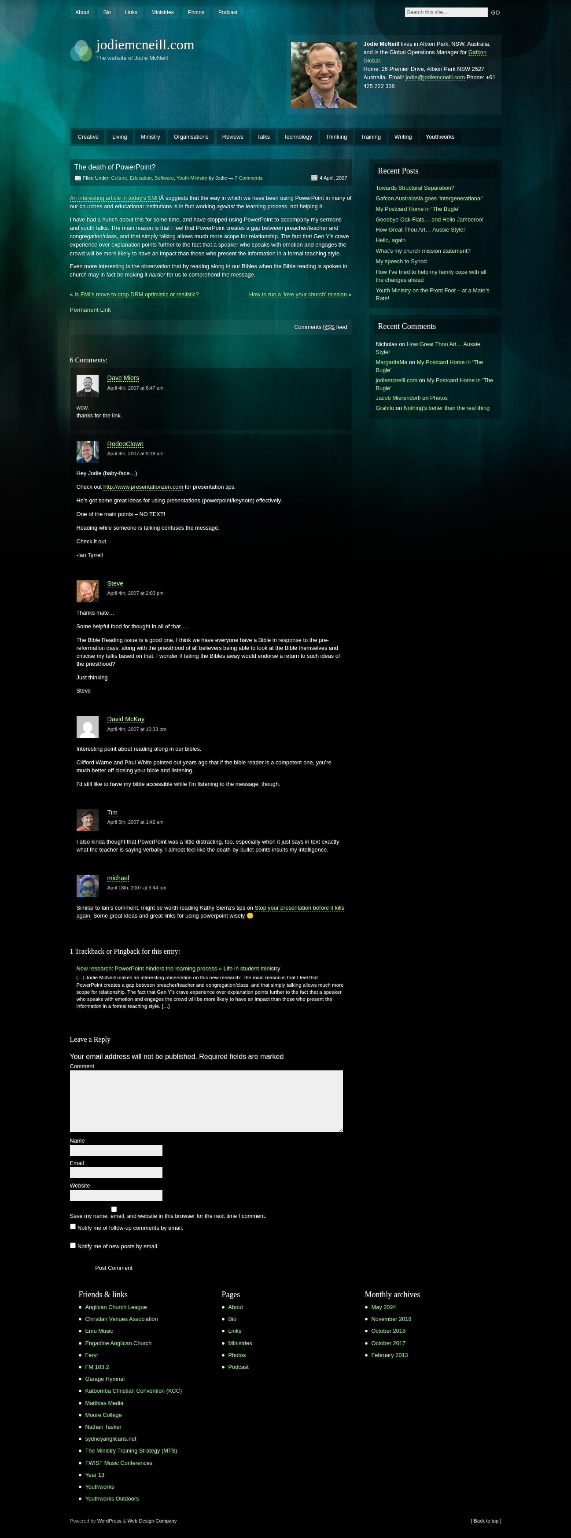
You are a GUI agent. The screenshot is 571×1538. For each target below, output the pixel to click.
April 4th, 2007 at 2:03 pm (135, 593)
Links (131, 12)
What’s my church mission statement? (423, 250)
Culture (119, 178)
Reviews (232, 136)
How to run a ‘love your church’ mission (298, 294)
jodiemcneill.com (145, 44)
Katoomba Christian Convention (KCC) (133, 1390)
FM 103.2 (97, 1367)
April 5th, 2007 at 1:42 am (135, 822)
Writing (403, 136)
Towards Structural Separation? (415, 187)
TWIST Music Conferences (119, 1463)
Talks (263, 136)
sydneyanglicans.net (110, 1438)
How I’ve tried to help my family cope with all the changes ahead (431, 276)
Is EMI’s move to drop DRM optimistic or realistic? (136, 294)
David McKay (126, 719)
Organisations (191, 136)
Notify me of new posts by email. (117, 1246)
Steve (115, 583)
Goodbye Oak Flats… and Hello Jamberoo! (430, 219)
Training (371, 136)
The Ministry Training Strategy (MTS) (131, 1450)
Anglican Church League (116, 1307)
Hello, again (391, 240)
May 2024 (384, 1307)
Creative (88, 136)
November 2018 (392, 1319)
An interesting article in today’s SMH (115, 198)
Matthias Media (104, 1403)
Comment (82, 1067)
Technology (298, 136)
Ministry (150, 136)
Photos (196, 12)
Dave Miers (123, 377)
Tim (112, 812)
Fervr (92, 1355)
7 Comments (248, 178)
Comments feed (320, 327)
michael (118, 877)
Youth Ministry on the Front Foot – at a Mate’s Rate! (433, 294)
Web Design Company (152, 1520)
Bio (107, 12)
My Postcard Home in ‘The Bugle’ (418, 209)
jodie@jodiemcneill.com (435, 77)
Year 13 (95, 1475)
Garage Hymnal (105, 1379)
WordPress (109, 1520)
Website (80, 1186)
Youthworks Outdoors (112, 1498)
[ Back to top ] (486, 1520)
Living (119, 136)
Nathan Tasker (103, 1427)
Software (164, 178)
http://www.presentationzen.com (143, 486)
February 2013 (390, 1355)
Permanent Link (90, 309)
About (82, 12)
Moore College (103, 1415)
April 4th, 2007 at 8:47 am (135, 388)
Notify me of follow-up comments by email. (130, 1227)
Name (77, 1141)
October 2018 (389, 1331)
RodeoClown (125, 443)
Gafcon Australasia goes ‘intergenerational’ (429, 198)
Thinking (336, 136)
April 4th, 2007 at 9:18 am (135, 453)
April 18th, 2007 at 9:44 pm (136, 887)
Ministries (162, 12)
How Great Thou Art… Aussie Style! (420, 229)
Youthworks (440, 136)
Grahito (385, 408)
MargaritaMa (392, 362)
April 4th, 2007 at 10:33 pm (136, 729)
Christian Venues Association (121, 1319)
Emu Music (99, 1331)
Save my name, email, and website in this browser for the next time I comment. (168, 1216)
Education (141, 178)
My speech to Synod (401, 261)
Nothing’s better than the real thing (447, 408)
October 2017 (389, 1343)
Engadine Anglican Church (118, 1343)
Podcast (227, 12)
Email (77, 1163)
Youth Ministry (192, 178)
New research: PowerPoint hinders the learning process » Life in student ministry (178, 968)
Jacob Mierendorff (398, 398)
